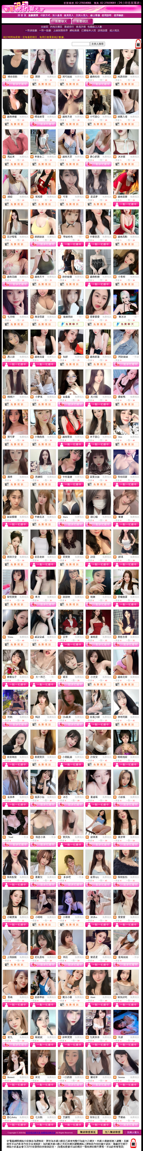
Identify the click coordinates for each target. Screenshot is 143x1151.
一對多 (25, 76)
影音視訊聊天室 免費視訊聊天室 (40, 1132)
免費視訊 (51, 76)
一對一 (80, 236)
